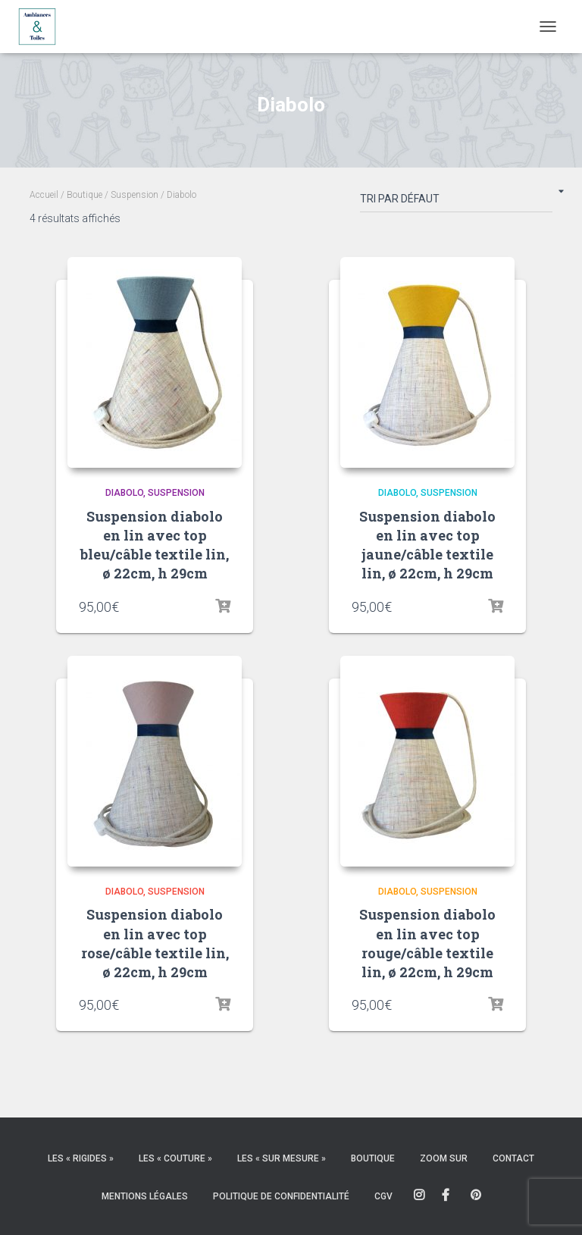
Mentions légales (145, 1196)
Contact (513, 1158)
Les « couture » (175, 1158)
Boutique (84, 195)
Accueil (44, 195)
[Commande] (456, 201)
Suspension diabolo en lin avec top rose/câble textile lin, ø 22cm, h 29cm (155, 943)
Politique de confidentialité (281, 1196)
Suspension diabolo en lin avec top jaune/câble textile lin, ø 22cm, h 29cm (427, 545)
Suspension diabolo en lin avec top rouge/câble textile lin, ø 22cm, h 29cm (427, 943)
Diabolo (124, 492)
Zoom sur (444, 1158)
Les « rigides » (81, 1158)
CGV (383, 1196)
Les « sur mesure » (281, 1158)
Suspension (134, 195)
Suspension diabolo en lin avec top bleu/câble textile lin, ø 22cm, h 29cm (154, 545)
